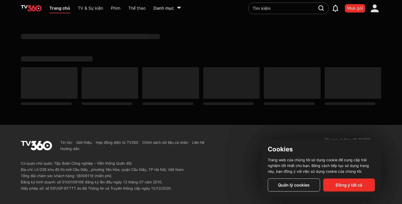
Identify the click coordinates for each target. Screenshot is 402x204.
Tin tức (66, 142)
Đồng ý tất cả (349, 185)
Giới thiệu (84, 142)
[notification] (335, 8)
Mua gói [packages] (355, 8)
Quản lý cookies (294, 185)
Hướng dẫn (69, 148)
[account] (374, 8)
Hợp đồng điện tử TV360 (117, 142)
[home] (31, 8)
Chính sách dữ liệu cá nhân (165, 142)
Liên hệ (198, 142)
